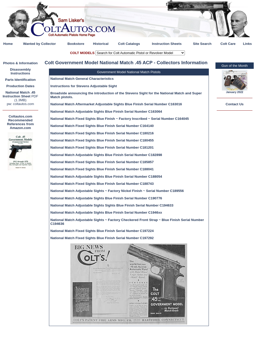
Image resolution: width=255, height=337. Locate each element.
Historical (101, 44)
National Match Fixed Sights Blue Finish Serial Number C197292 (102, 238)
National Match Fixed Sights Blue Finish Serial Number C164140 (102, 126)
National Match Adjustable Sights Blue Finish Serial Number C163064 (106, 111)
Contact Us (235, 104)
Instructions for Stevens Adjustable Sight (83, 86)
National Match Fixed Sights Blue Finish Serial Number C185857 (102, 162)
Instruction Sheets (167, 44)
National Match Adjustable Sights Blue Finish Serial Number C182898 (106, 155)
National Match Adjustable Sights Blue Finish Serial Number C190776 (106, 198)
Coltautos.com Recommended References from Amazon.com (20, 122)
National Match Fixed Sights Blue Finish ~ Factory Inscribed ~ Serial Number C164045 (119, 119)
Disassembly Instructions (20, 71)
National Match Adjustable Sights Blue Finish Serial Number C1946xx (106, 212)
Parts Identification (20, 80)
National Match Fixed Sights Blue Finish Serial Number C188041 (102, 169)
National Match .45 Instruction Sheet (19, 94)
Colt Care (228, 44)
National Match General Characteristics (82, 79)
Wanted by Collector (39, 44)
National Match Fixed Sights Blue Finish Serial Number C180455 (102, 140)
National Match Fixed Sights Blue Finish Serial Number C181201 (102, 147)
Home (8, 44)
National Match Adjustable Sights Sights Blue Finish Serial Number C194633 (111, 205)
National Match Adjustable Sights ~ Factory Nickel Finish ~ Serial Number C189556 (117, 191)
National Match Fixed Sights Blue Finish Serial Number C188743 (102, 184)
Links (247, 44)
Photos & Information (20, 63)
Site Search (202, 44)
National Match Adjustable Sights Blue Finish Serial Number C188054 (106, 176)
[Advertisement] (21, 248)
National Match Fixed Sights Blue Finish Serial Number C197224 (102, 231)
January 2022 (234, 92)
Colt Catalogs (129, 44)
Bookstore (75, 44)
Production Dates (20, 86)
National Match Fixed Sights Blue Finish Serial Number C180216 (102, 133)
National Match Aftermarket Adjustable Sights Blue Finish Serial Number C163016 (116, 104)
